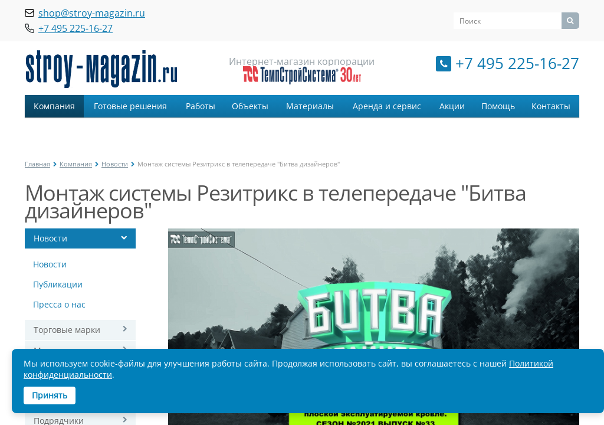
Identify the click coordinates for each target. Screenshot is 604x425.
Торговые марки (67, 329)
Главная (37, 163)
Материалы (310, 106)
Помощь (498, 106)
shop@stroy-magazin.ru (91, 12)
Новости (114, 163)
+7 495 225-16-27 (517, 63)
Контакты (550, 106)
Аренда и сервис (387, 106)
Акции (452, 106)
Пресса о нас (59, 304)
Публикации (58, 284)
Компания (54, 106)
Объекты (250, 106)
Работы (200, 106)
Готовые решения (130, 106)
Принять (49, 395)
